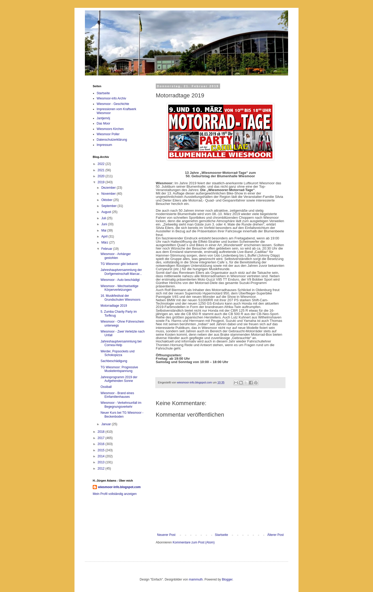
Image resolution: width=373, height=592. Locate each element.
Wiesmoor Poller (108, 134)
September (109, 206)
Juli (104, 218)
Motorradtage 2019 (114, 305)
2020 (101, 176)
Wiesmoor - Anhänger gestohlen (116, 255)
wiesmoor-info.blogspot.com (119, 487)
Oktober (107, 200)
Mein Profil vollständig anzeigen (115, 494)
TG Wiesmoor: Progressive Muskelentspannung (119, 369)
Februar (107, 249)
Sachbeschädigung (114, 361)
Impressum (104, 145)
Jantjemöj (103, 118)
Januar (106, 424)
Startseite (221, 535)
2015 (101, 450)
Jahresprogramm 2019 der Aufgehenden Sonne (119, 379)
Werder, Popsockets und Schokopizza (118, 353)
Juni (104, 224)
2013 (101, 462)
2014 (101, 456)
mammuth (196, 579)
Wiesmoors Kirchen (110, 129)
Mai (104, 230)
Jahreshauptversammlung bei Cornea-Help (121, 343)
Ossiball (106, 387)
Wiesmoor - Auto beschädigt (120, 280)
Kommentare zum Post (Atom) (194, 542)
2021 (101, 170)
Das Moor (103, 123)
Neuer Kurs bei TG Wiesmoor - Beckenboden (122, 414)
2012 (101, 468)
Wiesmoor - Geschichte (113, 104)
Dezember (109, 188)
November (109, 194)
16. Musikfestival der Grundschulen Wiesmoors (120, 297)
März (105, 242)
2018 (101, 432)
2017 (101, 438)
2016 (101, 444)
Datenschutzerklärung (112, 139)
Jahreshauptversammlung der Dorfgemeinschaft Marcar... (121, 271)
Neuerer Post (166, 535)
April (104, 236)
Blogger (227, 579)
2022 (101, 164)
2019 (101, 182)
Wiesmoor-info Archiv (111, 98)
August (106, 212)
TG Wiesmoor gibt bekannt (119, 264)
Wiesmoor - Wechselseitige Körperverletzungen (119, 288)
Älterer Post (275, 535)
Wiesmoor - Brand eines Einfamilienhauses (117, 395)
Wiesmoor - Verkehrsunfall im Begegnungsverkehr (121, 404)
